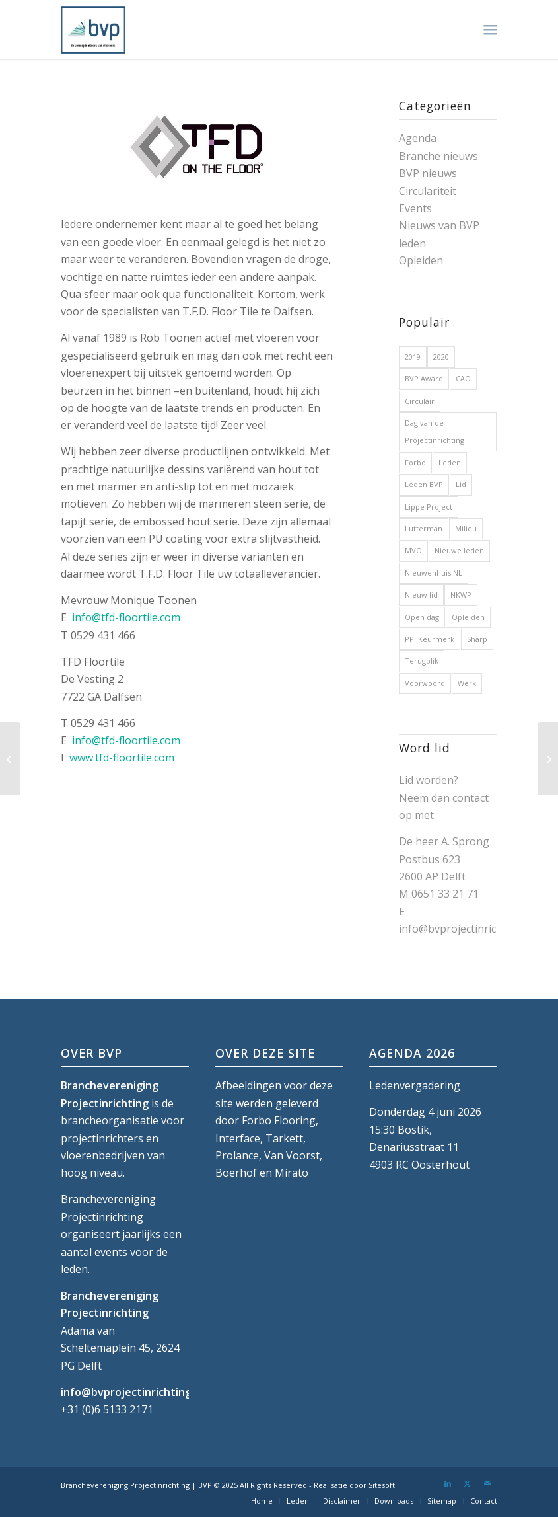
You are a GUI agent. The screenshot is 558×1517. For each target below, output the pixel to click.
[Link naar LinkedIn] (448, 1483)
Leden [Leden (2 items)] (449, 462)
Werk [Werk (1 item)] (467, 683)
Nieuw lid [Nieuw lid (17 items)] (421, 595)
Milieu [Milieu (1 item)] (466, 528)
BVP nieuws (428, 173)
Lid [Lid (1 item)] (461, 484)
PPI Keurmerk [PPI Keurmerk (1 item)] (429, 639)
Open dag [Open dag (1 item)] (422, 617)
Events (415, 208)
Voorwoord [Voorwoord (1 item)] (425, 683)
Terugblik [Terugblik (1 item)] (421, 661)
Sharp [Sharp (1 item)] (477, 639)
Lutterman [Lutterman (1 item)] (423, 528)
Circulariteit (427, 191)
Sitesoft (381, 1485)
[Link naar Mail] (487, 1483)
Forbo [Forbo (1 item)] (415, 462)
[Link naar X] (467, 1483)
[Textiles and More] (548, 758)
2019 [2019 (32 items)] (413, 357)
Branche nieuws (438, 156)
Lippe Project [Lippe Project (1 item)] (428, 507)
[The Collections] (10, 758)
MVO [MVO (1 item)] (413, 550)
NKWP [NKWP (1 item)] (460, 595)
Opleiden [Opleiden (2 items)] (468, 617)
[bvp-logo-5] (93, 29)
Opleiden (421, 260)
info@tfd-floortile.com (126, 617)
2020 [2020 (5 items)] (441, 357)
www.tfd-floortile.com (121, 757)
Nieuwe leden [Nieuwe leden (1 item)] (459, 550)
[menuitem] (490, 30)
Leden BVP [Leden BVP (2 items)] (424, 484)
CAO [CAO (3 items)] (463, 378)
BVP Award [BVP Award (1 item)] (424, 378)
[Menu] (490, 30)
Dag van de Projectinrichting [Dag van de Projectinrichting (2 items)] (434, 431)
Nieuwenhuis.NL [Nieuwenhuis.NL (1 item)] (433, 573)
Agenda (417, 138)
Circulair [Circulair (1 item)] (420, 401)
